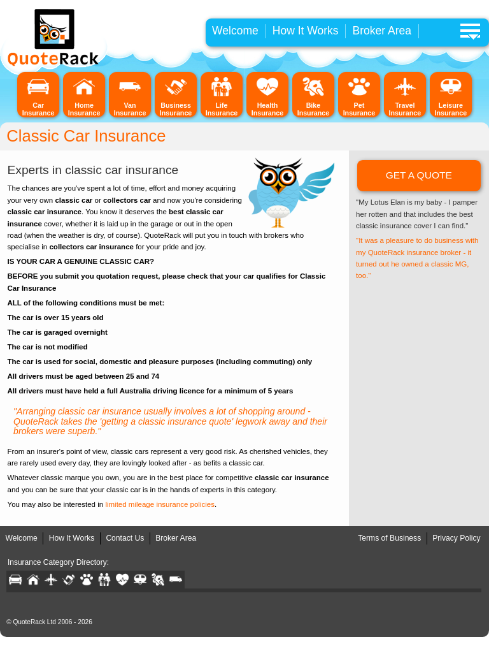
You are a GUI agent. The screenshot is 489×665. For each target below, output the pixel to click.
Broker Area (382, 30)
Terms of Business (389, 538)
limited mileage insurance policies (160, 504)
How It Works (306, 30)
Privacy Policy (456, 538)
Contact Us (125, 538)
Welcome (235, 30)
